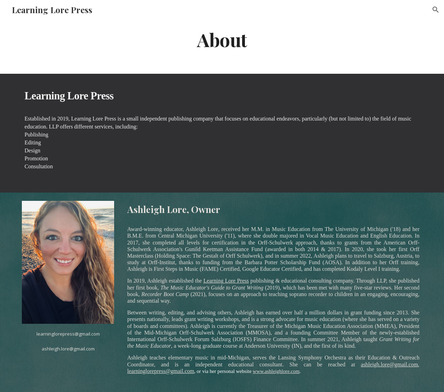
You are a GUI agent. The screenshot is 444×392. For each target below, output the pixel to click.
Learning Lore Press (226, 281)
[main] (222, 39)
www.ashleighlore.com (276, 371)
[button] (435, 9)
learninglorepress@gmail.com (160, 371)
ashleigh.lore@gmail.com (389, 364)
